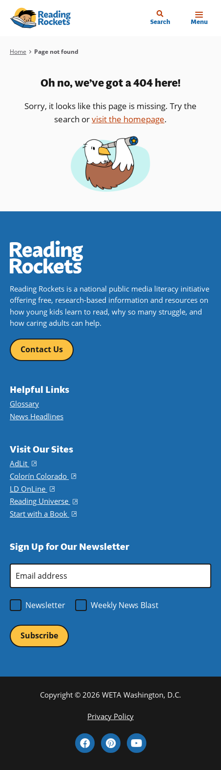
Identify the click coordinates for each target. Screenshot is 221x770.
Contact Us (41, 349)
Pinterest (110, 743)
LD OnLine (32, 489)
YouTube (136, 743)
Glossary (24, 403)
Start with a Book (43, 514)
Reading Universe (44, 501)
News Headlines (36, 416)
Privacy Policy (110, 716)
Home (18, 51)
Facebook (85, 743)
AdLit (23, 463)
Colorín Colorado (43, 476)
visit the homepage (128, 119)
